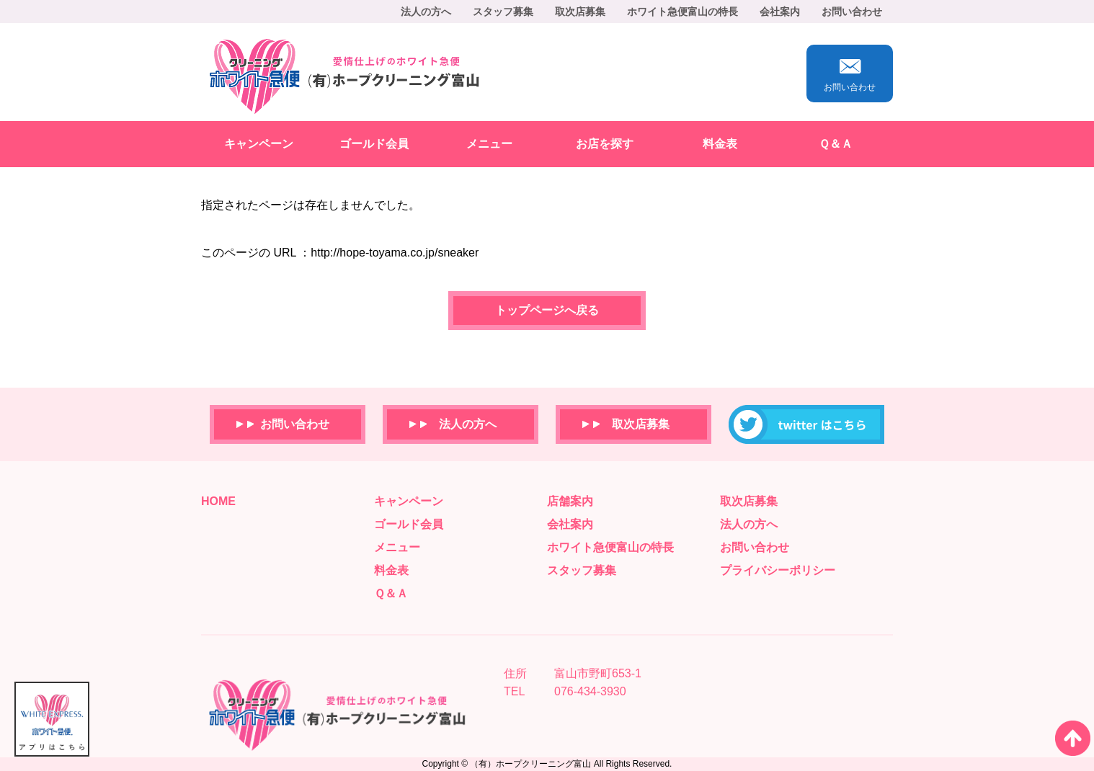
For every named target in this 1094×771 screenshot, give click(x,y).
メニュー (489, 144)
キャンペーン (258, 144)
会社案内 (780, 11)
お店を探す (604, 144)
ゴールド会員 (374, 144)
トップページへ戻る (547, 310)
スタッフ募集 (503, 11)
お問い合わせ (852, 11)
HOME (218, 501)
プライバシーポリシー (777, 570)
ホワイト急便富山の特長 (682, 11)
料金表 (720, 144)
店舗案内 (570, 501)
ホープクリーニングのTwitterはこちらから (806, 424)
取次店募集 (580, 11)
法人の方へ (426, 11)
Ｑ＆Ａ (836, 144)
